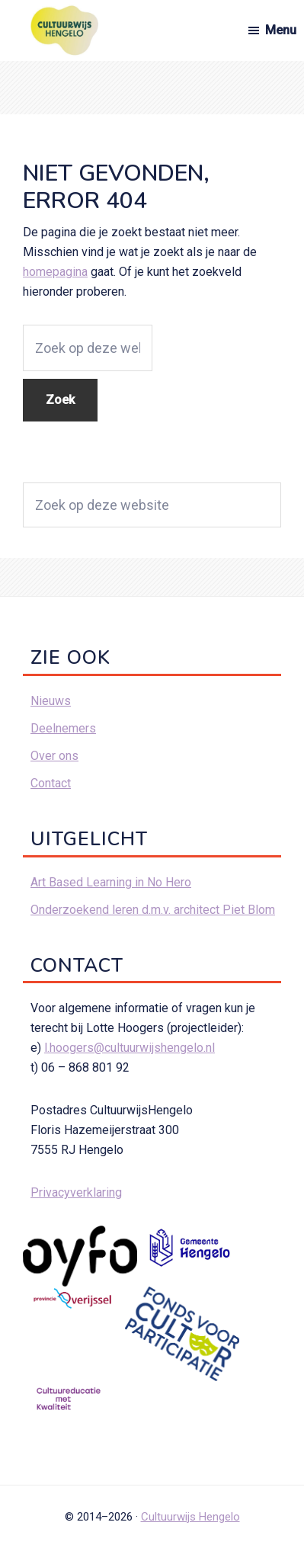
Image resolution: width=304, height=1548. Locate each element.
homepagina (55, 271)
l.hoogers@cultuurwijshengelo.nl (129, 1047)
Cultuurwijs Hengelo (190, 1517)
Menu (280, 30)
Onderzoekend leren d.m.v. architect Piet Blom (152, 909)
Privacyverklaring (76, 1192)
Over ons (54, 755)
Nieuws (50, 701)
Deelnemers (63, 728)
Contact (50, 783)
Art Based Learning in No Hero (110, 882)
